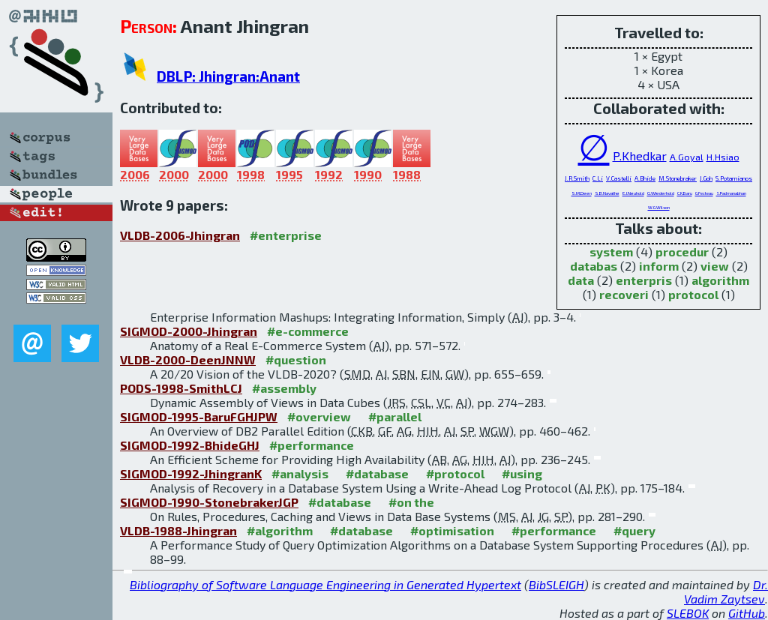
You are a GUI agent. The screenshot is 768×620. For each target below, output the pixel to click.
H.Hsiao (723, 157)
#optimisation (452, 530)
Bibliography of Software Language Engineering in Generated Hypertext (325, 584)
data (581, 280)
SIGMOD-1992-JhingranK (191, 473)
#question (296, 359)
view (714, 266)
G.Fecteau (704, 193)
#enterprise (286, 235)
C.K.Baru (684, 193)
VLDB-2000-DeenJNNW (188, 359)
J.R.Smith (577, 178)
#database (377, 473)
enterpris (644, 280)
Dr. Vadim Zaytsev (726, 591)
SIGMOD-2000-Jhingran (188, 331)
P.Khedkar (640, 155)
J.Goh (706, 178)
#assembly (284, 388)
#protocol (455, 473)
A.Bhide (645, 178)
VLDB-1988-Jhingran (178, 530)
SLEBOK (688, 613)
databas (593, 266)
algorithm (720, 280)
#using (522, 473)
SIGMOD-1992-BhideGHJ (190, 445)
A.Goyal (687, 157)
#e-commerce (308, 331)
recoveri (624, 294)
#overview (319, 416)
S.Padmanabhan (731, 193)
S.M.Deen (582, 193)
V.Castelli (619, 178)
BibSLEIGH (556, 584)
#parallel (395, 416)
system (611, 251)
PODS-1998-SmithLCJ (181, 388)
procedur (682, 251)
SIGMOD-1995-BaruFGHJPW (199, 416)
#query (635, 530)
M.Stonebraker (677, 178)
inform (659, 266)
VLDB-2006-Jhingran (180, 235)
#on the (411, 502)
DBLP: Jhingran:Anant (228, 76)
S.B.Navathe (607, 193)
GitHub (746, 613)
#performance (311, 445)
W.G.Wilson (659, 207)
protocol (693, 294)
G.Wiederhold (660, 193)
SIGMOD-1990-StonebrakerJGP (209, 502)
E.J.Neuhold (633, 193)
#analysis (300, 473)
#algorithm (280, 530)
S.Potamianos (734, 178)
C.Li (597, 178)
